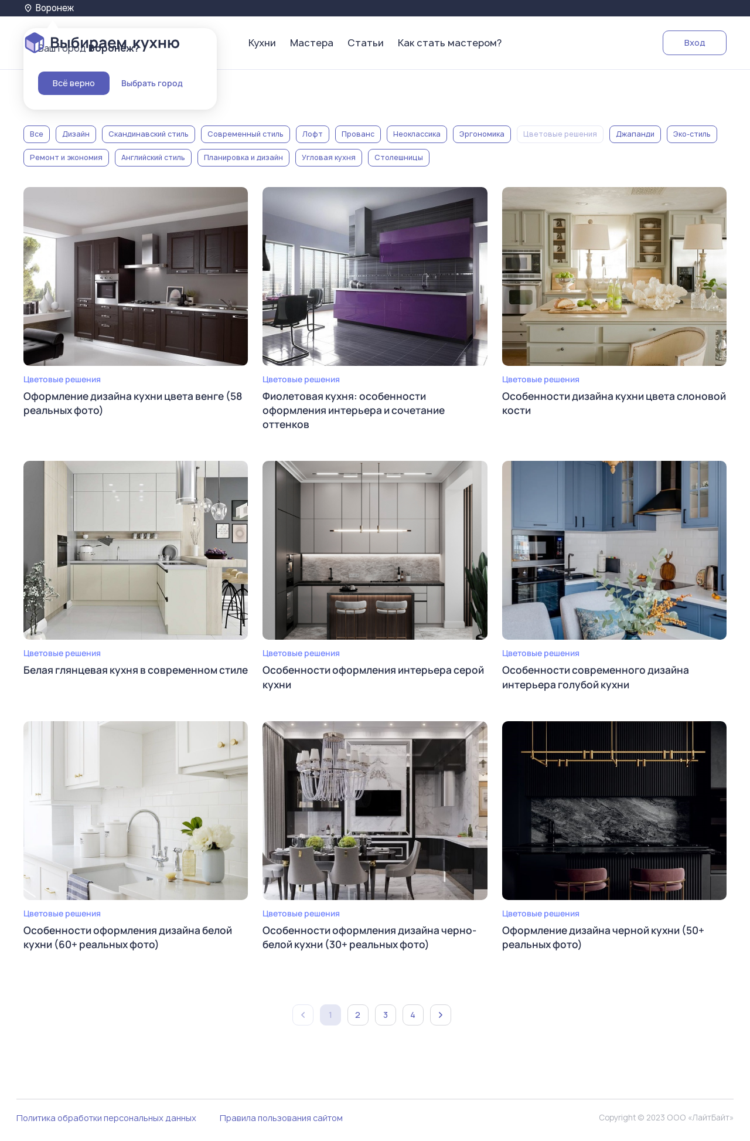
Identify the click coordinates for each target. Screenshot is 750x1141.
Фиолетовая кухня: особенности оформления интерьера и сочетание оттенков (357, 411)
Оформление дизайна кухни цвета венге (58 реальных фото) (128, 403)
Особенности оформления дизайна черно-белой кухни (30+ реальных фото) (373, 940)
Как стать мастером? (450, 42)
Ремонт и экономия (66, 157)
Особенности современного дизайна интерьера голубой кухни (599, 679)
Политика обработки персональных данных (106, 1122)
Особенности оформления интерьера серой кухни (360, 679)
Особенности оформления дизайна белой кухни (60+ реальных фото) (132, 940)
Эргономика (481, 134)
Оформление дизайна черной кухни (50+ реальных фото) (608, 940)
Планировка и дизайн (243, 157)
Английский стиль (153, 157)
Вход (694, 42)
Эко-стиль (692, 134)
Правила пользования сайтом (281, 1122)
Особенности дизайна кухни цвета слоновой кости (592, 403)
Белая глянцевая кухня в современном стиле (124, 679)
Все (36, 134)
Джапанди (635, 134)
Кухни (262, 42)
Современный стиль (245, 134)
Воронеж (49, 8)
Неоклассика (417, 134)
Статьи (365, 42)
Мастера (311, 42)
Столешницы (398, 157)
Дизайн (76, 134)
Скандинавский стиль (148, 134)
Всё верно (74, 83)
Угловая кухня (329, 157)
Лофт (312, 134)
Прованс (358, 134)
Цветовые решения (560, 134)
